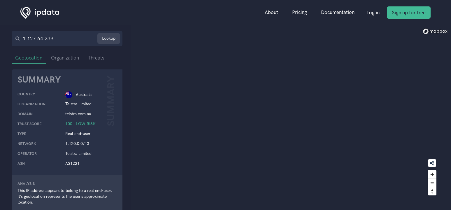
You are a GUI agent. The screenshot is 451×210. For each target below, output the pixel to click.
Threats (96, 58)
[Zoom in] (432, 174)
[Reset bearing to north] (432, 191)
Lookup (108, 38)
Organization (65, 58)
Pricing (299, 12)
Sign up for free (409, 12)
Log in (373, 12)
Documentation (338, 12)
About (271, 12)
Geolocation (28, 58)
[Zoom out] (432, 182)
